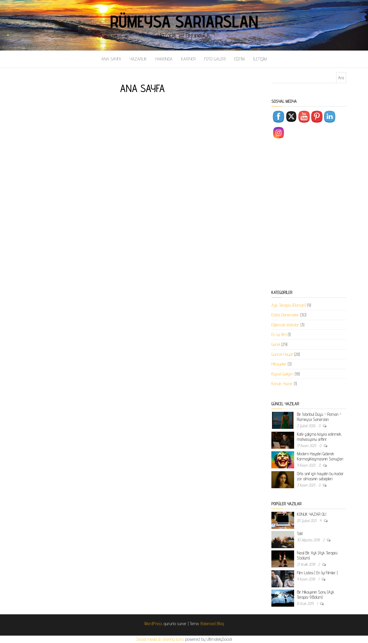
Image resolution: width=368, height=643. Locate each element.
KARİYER (188, 59)
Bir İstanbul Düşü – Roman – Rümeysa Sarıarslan (319, 417)
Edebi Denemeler (285, 315)
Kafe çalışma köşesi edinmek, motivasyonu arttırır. (319, 437)
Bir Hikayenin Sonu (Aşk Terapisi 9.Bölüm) (315, 595)
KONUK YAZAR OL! (311, 514)
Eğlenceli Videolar (285, 324)
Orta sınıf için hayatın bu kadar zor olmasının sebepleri (320, 476)
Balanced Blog (212, 623)
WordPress (153, 623)
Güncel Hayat (282, 354)
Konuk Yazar (282, 383)
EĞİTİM (239, 59)
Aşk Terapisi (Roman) (288, 305)
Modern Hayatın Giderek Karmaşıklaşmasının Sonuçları (320, 456)
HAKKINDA (163, 59)
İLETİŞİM (260, 59)
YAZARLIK (138, 59)
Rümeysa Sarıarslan (184, 21)
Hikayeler (278, 364)
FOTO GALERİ (215, 59)
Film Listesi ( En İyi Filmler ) (317, 572)
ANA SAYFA (111, 59)
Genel (275, 344)
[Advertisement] (308, 215)
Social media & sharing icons (160, 639)
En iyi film (279, 334)
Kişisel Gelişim (282, 374)
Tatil (299, 533)
